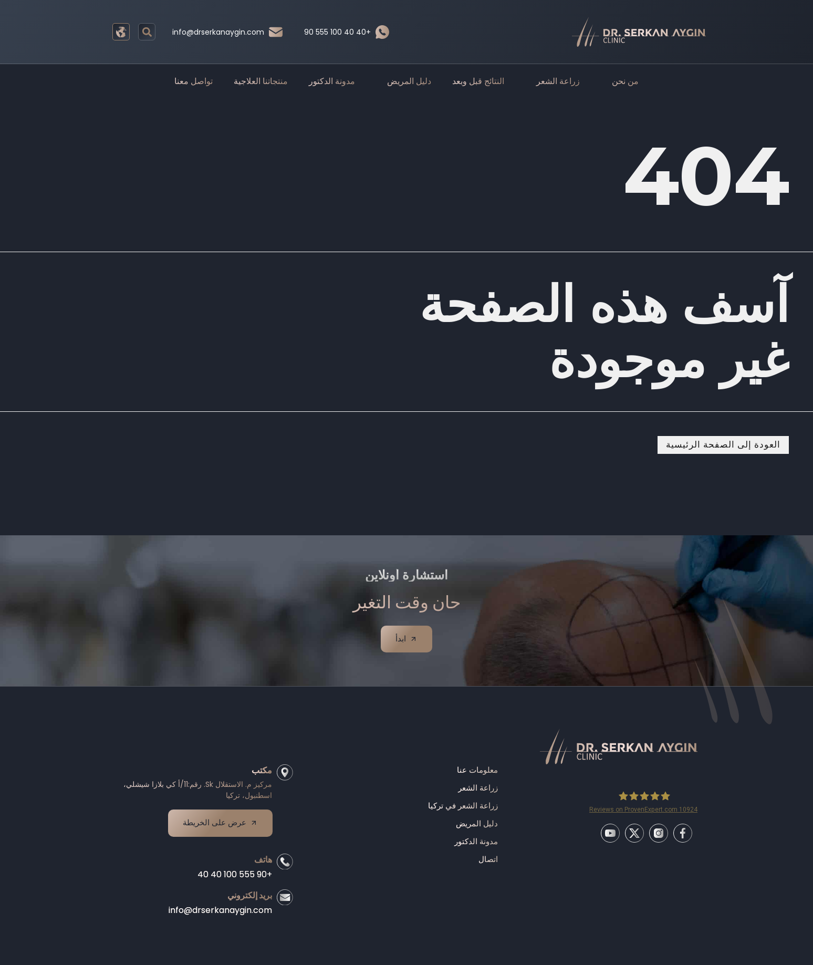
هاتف (260, 866)
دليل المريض (403, 82)
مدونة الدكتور (332, 81)
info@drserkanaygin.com (218, 32)
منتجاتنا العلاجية (261, 81)
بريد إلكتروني (247, 902)
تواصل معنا (193, 81)
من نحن (620, 82)
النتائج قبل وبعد (478, 81)
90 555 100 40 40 (337, 32)
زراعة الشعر (552, 82)
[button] (146, 31)
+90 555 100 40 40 (232, 881)
